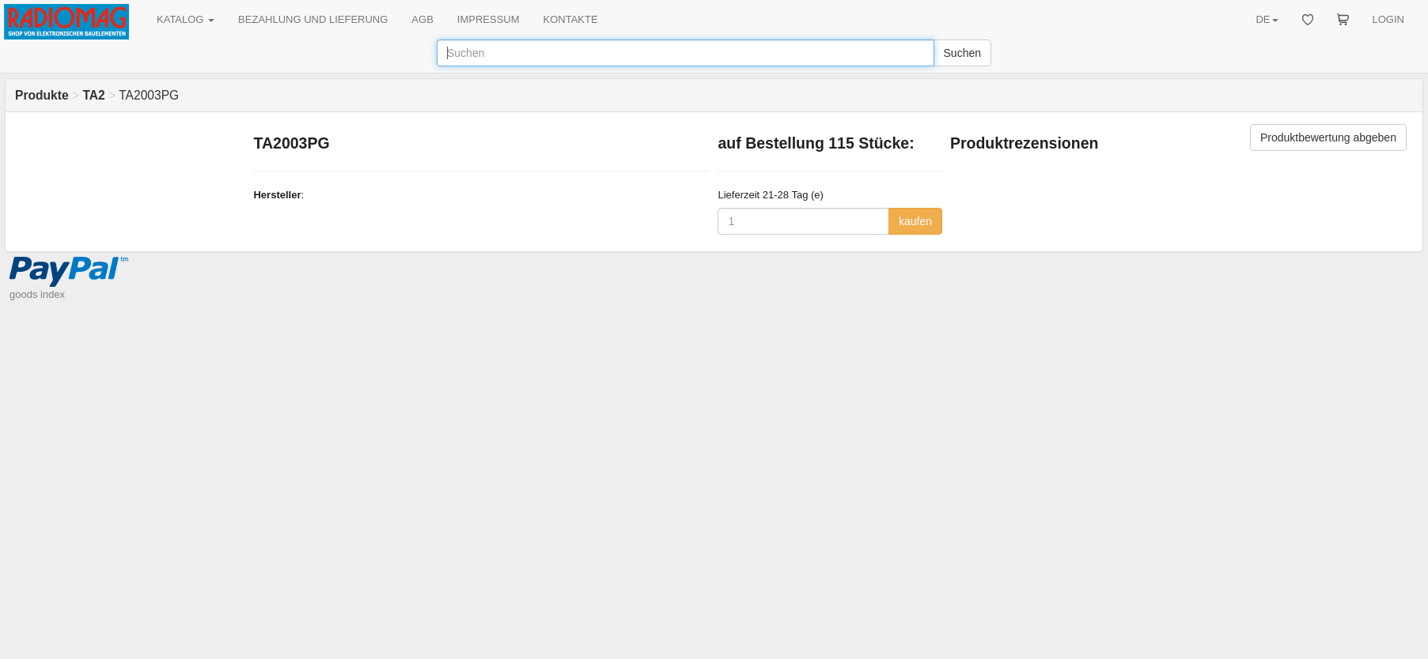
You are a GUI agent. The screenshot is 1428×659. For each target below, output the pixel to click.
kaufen (915, 221)
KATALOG (185, 19)
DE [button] (1267, 19)
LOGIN (1388, 19)
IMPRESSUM (488, 19)
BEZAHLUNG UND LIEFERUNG (313, 19)
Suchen (962, 53)
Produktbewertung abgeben (1328, 137)
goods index (37, 294)
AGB (422, 19)
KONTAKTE (571, 19)
